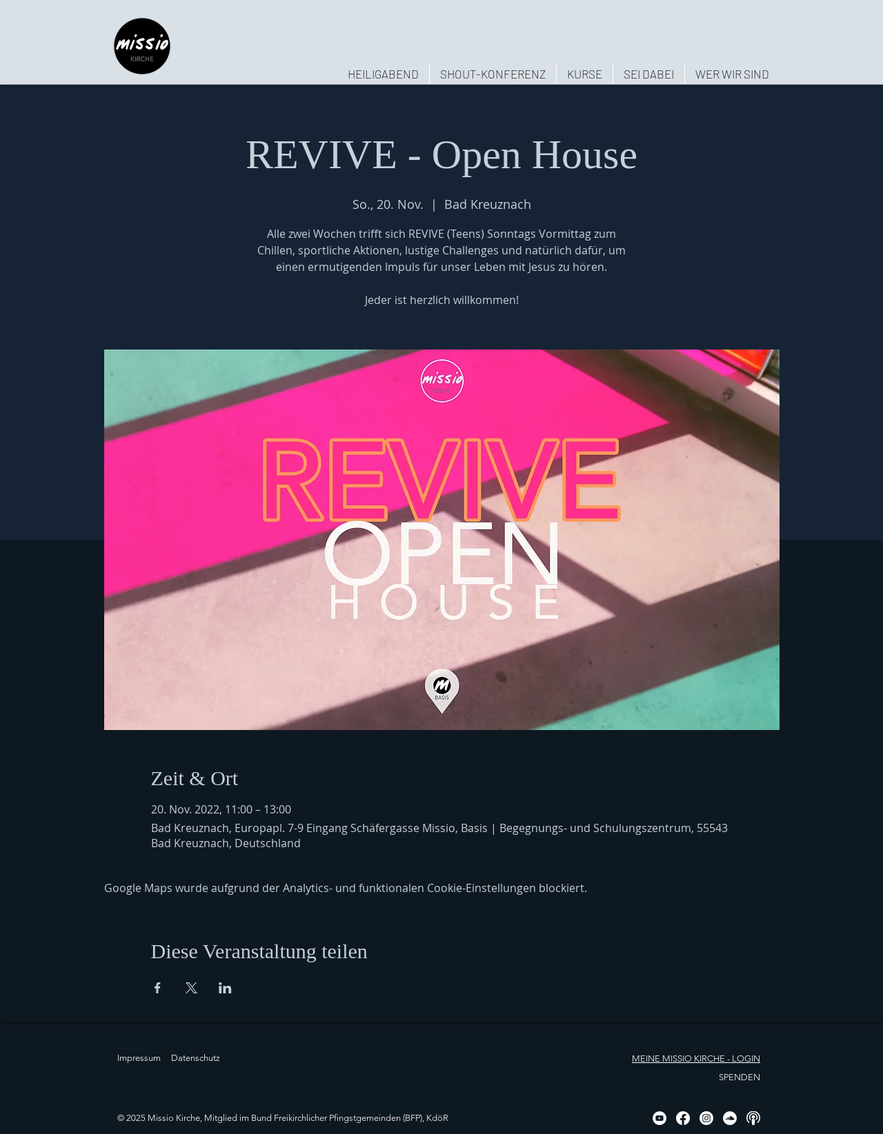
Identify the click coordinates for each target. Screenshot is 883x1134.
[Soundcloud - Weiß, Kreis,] (730, 1118)
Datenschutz (195, 1058)
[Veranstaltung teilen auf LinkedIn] (225, 987)
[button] (732, 73)
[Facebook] (683, 1118)
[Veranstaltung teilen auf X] (191, 987)
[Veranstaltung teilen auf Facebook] (157, 987)
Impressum (139, 1058)
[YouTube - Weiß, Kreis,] (659, 1118)
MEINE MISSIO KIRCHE (678, 1058)
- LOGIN (742, 1058)
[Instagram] (706, 1118)
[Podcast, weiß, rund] (753, 1118)
